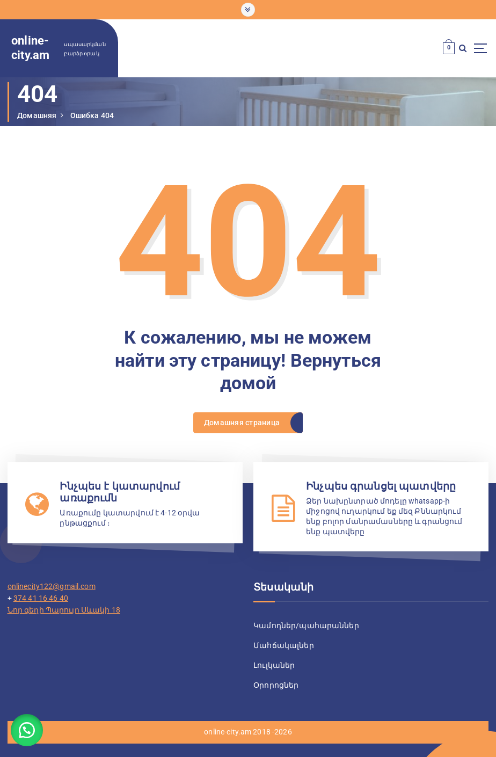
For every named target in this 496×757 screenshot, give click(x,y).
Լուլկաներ (274, 665)
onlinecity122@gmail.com (52, 586)
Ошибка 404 (92, 115)
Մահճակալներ (283, 645)
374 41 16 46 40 (40, 598)
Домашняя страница (242, 422)
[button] (27, 730)
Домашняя (36, 115)
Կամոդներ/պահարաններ (306, 625)
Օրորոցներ (275, 685)
